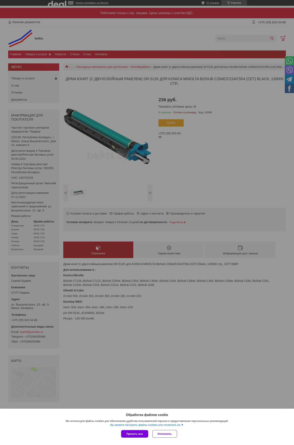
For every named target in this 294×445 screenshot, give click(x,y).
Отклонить (165, 433)
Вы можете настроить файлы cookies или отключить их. (145, 424)
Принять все (134, 433)
